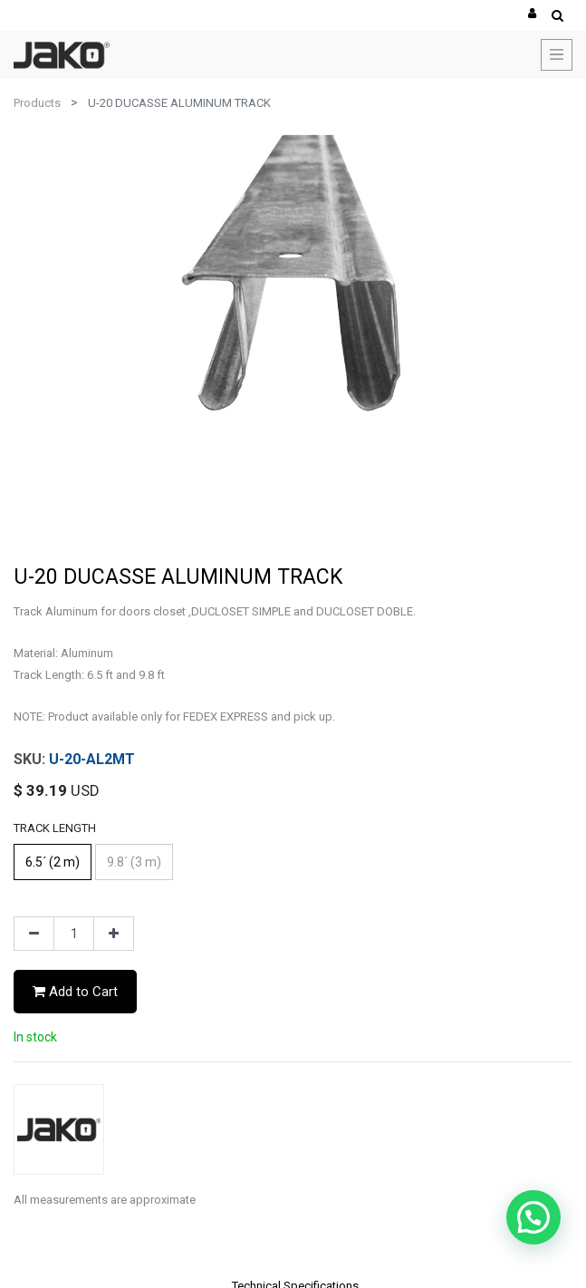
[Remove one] (34, 933)
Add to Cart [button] (75, 991)
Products (37, 103)
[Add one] (113, 933)
